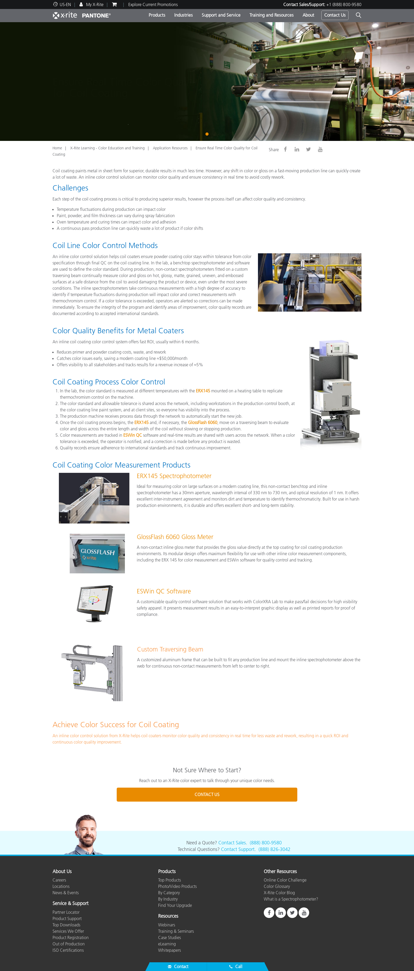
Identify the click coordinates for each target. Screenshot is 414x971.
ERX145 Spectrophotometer (174, 476)
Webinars (166, 924)
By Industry (168, 899)
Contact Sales (232, 843)
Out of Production (69, 943)
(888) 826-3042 (274, 849)
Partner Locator (66, 912)
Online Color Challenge (285, 880)
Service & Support (70, 903)
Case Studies (169, 937)
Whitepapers (169, 950)
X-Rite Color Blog (279, 892)
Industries (183, 15)
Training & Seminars (176, 931)
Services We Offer (68, 931)
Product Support (67, 918)
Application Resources (170, 148)
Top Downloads (66, 924)
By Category (169, 892)
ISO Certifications (68, 950)
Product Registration (71, 937)
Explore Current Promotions (153, 4)
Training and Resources (272, 15)
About (308, 15)
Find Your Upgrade (175, 905)
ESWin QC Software (164, 591)
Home (57, 148)
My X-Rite (94, 4)
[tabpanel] (207, 81)
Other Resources (280, 871)
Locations (61, 886)
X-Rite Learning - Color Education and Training (107, 148)
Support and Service (221, 15)
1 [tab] (208, 133)
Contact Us (335, 15)
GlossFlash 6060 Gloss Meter (175, 537)
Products (157, 15)
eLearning (167, 943)
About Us (62, 871)
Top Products (169, 880)
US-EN (65, 4)
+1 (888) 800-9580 (343, 4)
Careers (59, 880)
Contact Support (238, 849)
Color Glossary (277, 886)
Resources (168, 916)
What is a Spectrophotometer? (291, 899)
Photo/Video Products (177, 886)
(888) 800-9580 (266, 843)
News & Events (66, 892)
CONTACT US (207, 794)
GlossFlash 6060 (202, 422)
